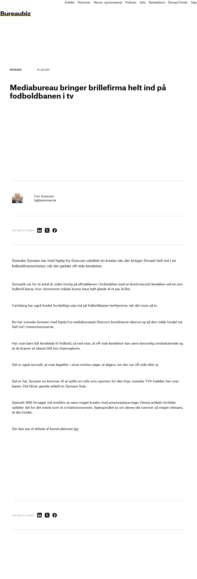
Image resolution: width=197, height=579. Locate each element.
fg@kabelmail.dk (45, 200)
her (76, 429)
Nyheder (15, 69)
